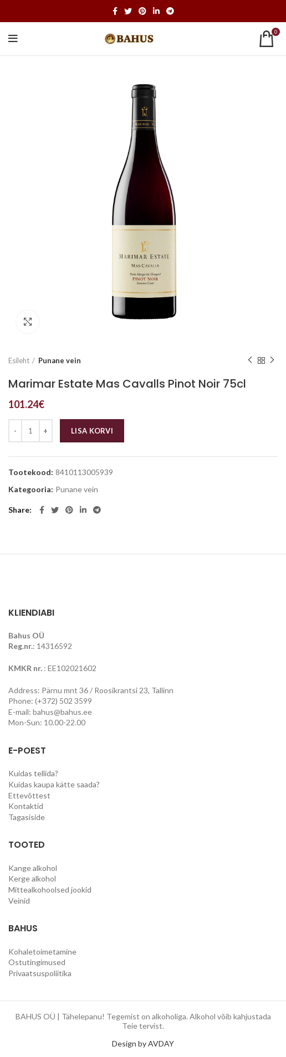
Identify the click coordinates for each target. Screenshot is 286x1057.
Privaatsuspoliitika (40, 973)
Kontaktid (25, 806)
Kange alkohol (32, 868)
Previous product (250, 360)
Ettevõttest (29, 795)
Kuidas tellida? (33, 773)
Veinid (19, 900)
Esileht (18, 360)
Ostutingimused (36, 962)
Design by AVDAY (143, 1043)
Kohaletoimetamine (42, 951)
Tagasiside (26, 817)
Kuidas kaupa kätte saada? (54, 784)
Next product (272, 360)
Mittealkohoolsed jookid (49, 889)
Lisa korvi (92, 430)
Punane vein (59, 360)
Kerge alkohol (32, 878)
